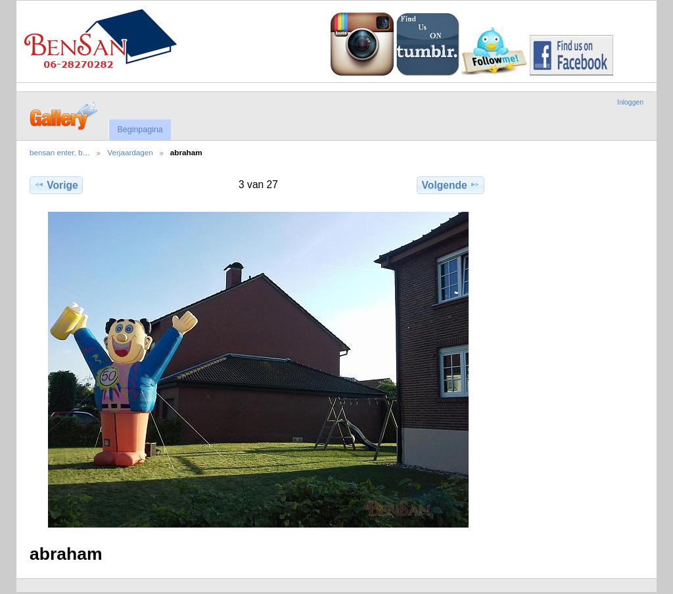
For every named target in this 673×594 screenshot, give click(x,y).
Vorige (56, 185)
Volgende (451, 185)
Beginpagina (139, 129)
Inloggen (630, 102)
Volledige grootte (513, 183)
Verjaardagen (130, 152)
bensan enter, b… (60, 152)
